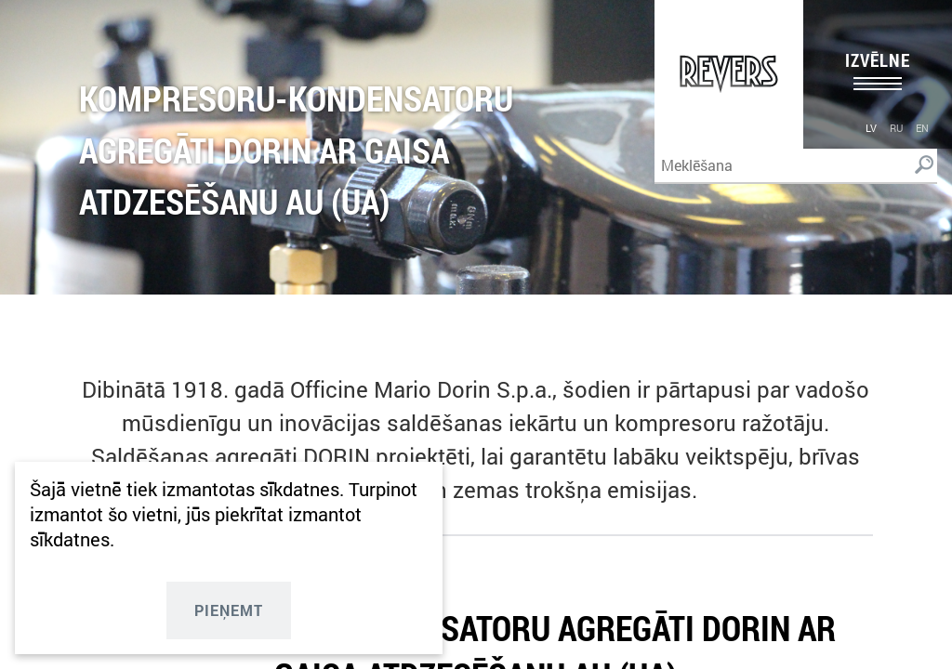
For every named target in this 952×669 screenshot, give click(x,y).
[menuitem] (871, 126)
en (922, 128)
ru (896, 128)
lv (871, 128)
